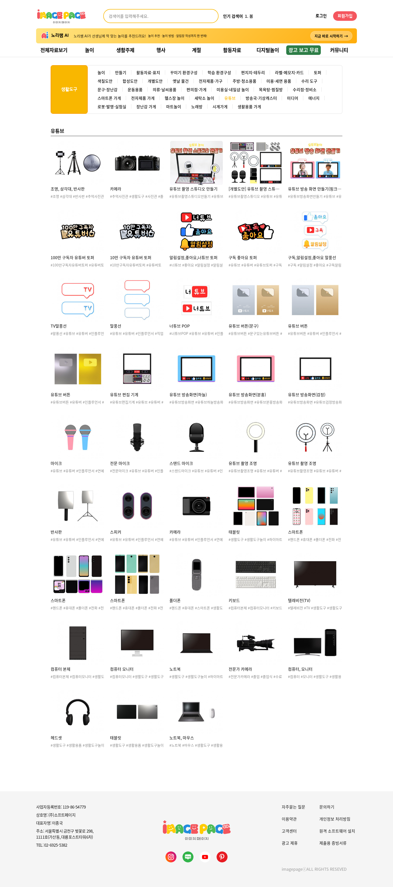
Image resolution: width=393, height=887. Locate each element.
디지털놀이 (267, 50)
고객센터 (289, 831)
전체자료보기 (53, 50)
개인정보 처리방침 (334, 819)
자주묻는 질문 (293, 807)
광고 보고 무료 (303, 50)
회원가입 (345, 16)
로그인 (321, 16)
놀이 (89, 50)
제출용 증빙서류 (333, 843)
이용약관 (289, 819)
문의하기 (326, 807)
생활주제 (125, 50)
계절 (196, 50)
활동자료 (232, 50)
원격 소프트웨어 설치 (337, 831)
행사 (160, 50)
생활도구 (69, 89)
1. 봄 (249, 16)
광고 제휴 (290, 843)
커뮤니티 (339, 50)
